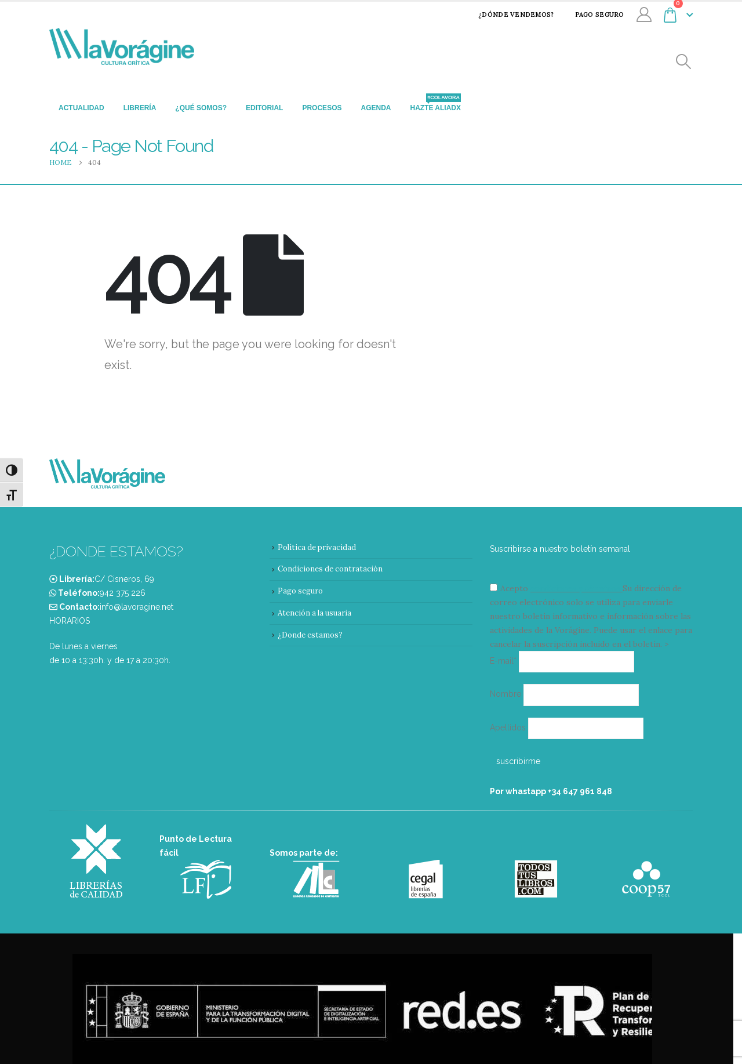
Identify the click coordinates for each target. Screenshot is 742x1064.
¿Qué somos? (201, 108)
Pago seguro (592, 14)
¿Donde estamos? (310, 635)
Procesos (321, 108)
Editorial (264, 108)
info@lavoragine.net (136, 606)
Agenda (376, 108)
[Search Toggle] (684, 62)
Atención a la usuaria (314, 613)
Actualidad (81, 108)
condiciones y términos (575, 588)
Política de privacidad (317, 547)
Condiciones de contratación (330, 569)
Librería (140, 108)
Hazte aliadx (435, 104)
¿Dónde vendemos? (508, 14)
